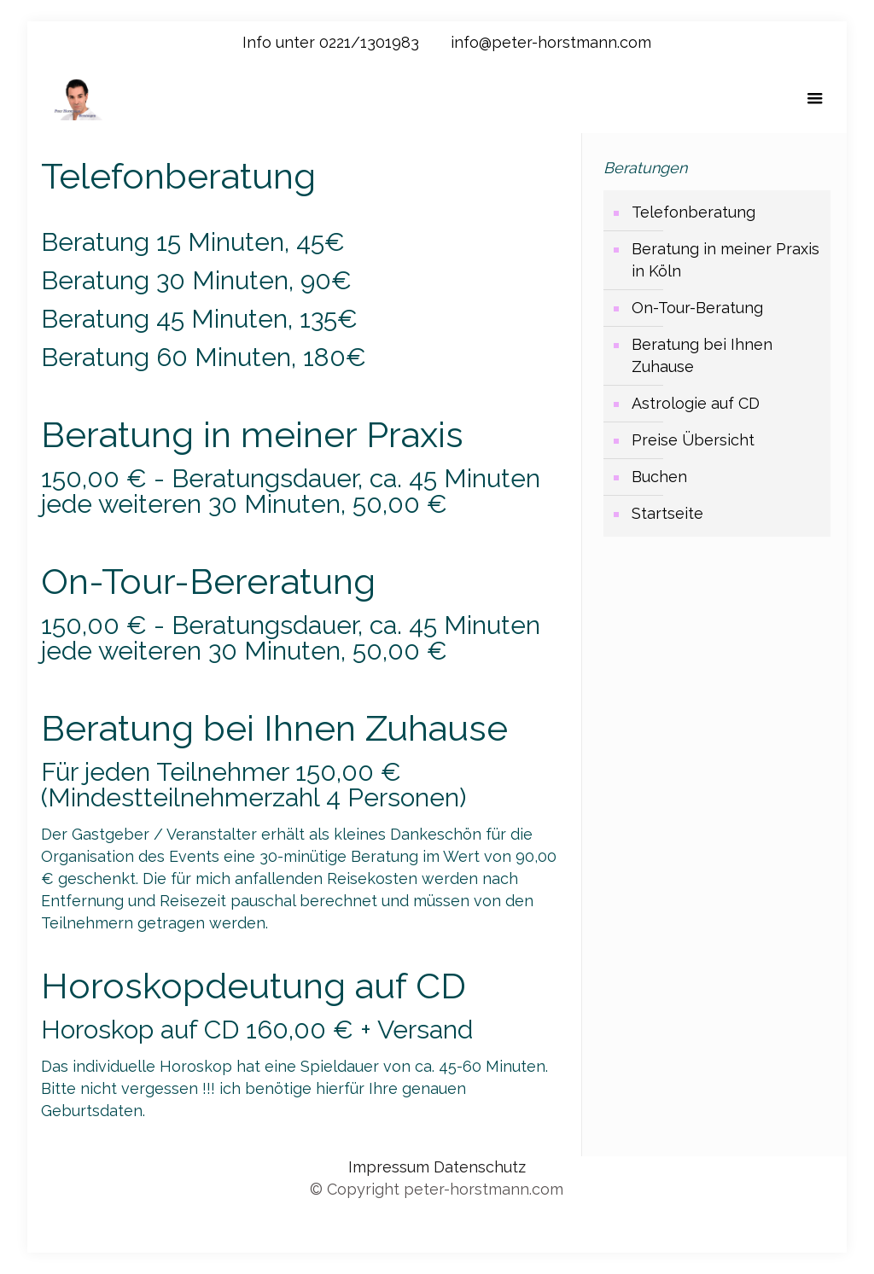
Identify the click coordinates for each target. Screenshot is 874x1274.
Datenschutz (480, 1167)
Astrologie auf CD (696, 403)
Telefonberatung (693, 212)
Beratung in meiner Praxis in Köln (725, 260)
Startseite (667, 513)
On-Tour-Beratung (697, 308)
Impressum (391, 1167)
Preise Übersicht (693, 440)
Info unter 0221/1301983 (330, 42)
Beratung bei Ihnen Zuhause (702, 355)
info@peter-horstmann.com (551, 42)
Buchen (659, 477)
